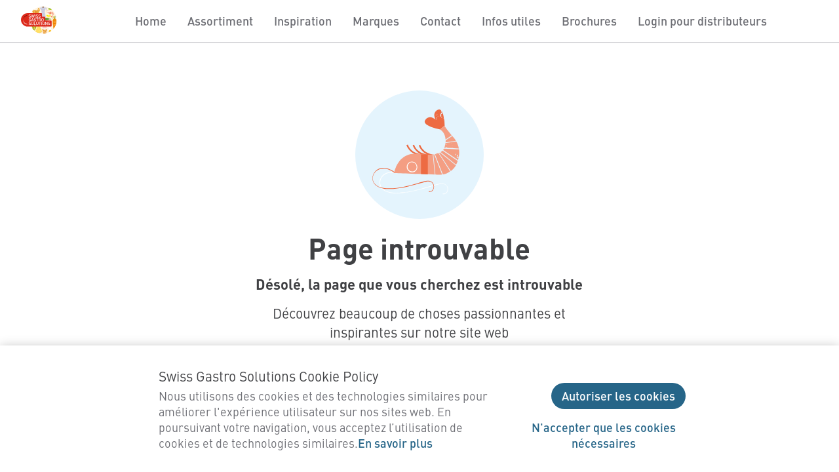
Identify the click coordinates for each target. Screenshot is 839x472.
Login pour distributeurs (702, 20)
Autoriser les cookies (618, 395)
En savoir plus (395, 443)
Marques (376, 20)
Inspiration (303, 20)
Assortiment (220, 20)
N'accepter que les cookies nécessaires (604, 435)
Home (150, 20)
